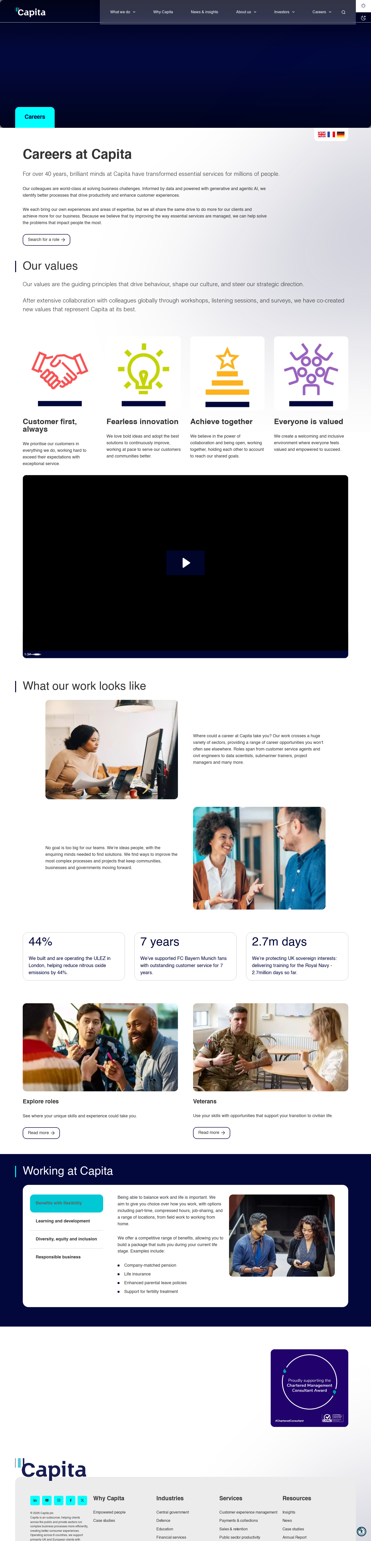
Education (164, 1529)
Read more (38, 1133)
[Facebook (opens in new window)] (70, 1500)
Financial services (171, 1538)
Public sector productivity (239, 1538)
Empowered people (109, 1512)
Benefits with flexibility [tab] (59, 1203)
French (331, 134)
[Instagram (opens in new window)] (59, 1500)
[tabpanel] (226, 1246)
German (340, 134)
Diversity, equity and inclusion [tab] (66, 1239)
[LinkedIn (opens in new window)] (35, 1500)
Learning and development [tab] (63, 1221)
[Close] (343, 12)
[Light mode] (363, 6)
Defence (163, 1521)
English (322, 134)
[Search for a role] (46, 240)
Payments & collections (238, 1521)
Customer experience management (248, 1512)
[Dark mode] (363, 18)
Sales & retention (233, 1529)
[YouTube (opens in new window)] (47, 1500)
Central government (172, 1512)
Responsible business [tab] (58, 1257)
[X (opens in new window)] (82, 1500)
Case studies (104, 1521)
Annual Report (294, 1538)
